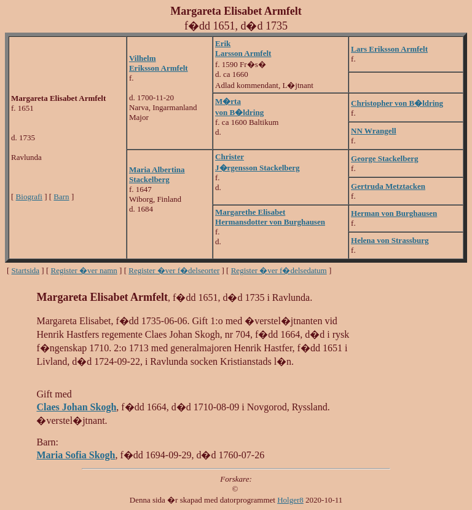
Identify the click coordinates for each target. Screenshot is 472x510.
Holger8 (290, 499)
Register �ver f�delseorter (173, 270)
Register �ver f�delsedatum (279, 270)
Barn (61, 196)
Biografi (29, 196)
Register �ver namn (84, 270)
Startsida (26, 270)
